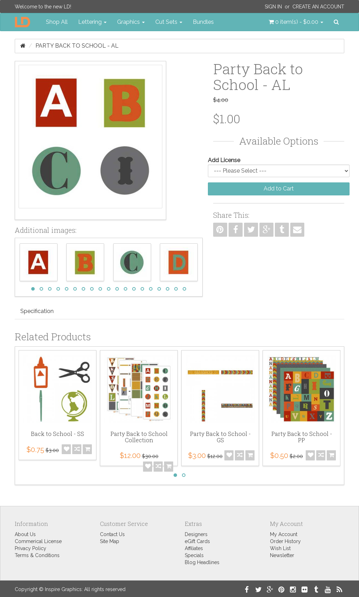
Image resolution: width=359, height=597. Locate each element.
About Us (25, 534)
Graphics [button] (131, 22)
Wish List (280, 548)
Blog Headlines (202, 562)
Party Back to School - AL (76, 45)
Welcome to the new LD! (43, 6)
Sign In (273, 6)
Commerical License (38, 541)
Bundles (203, 22)
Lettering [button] (92, 22)
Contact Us (112, 534)
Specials (194, 555)
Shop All (57, 22)
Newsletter (282, 555)
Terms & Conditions (37, 555)
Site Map (109, 541)
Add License (224, 160)
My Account (283, 534)
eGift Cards (197, 541)
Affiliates (194, 548)
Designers (196, 534)
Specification (37, 311)
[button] (295, 22)
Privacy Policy (30, 548)
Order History (285, 541)
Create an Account (318, 6)
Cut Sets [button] (168, 22)
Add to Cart (279, 188)
